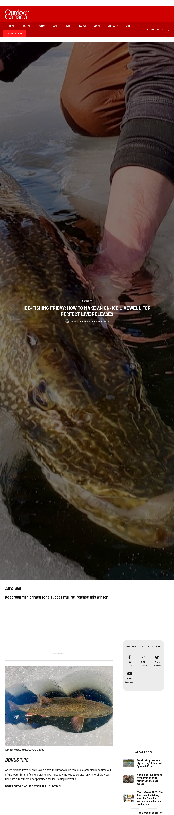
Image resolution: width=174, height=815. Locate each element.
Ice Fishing (87, 301)
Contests (113, 25)
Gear (55, 25)
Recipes (82, 25)
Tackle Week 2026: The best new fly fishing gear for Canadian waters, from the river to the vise (150, 798)
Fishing (10, 25)
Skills (41, 25)
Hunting (26, 25)
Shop (128, 25)
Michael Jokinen (79, 322)
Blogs (97, 25)
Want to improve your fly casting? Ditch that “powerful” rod (149, 763)
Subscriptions (14, 33)
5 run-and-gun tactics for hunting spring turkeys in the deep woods (149, 779)
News (67, 25)
